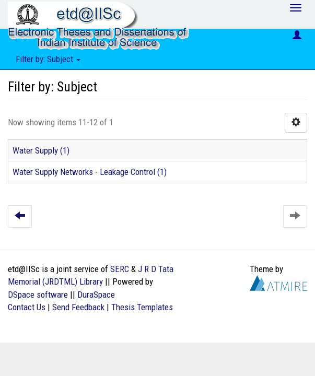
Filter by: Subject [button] (48, 59)
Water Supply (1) (41, 150)
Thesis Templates (142, 307)
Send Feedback (78, 307)
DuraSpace (96, 294)
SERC (119, 269)
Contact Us (26, 307)
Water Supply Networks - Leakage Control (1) (90, 172)
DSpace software (38, 294)
